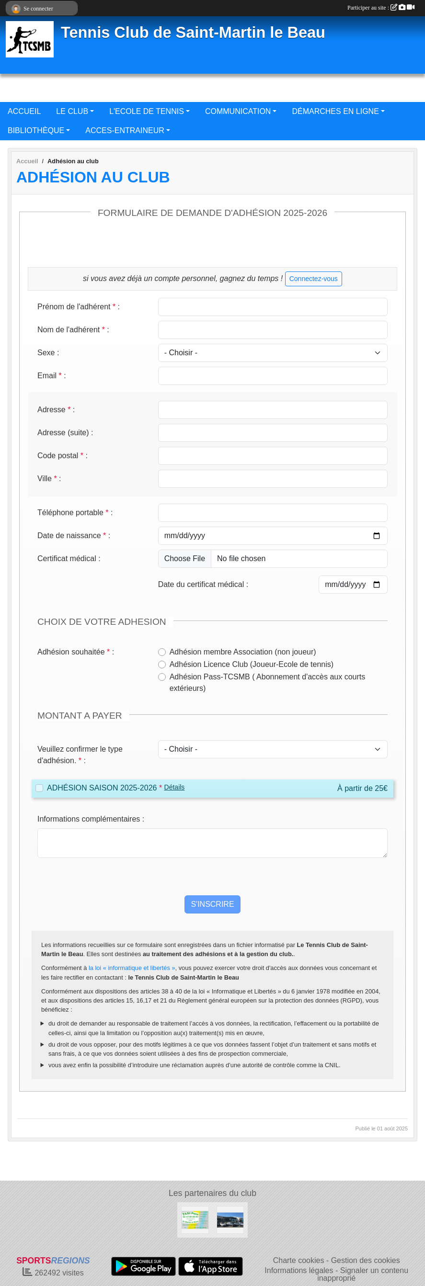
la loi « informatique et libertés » (132, 967)
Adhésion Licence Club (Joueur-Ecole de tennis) (251, 664)
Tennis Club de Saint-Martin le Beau (193, 32)
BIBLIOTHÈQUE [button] (36, 130)
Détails (174, 787)
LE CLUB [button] (72, 111)
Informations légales (298, 1270)
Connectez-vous (313, 278)
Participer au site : (380, 7)
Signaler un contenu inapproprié (362, 1274)
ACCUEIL (24, 111)
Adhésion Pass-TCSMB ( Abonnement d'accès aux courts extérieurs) (268, 682)
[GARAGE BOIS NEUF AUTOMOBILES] (230, 1219)
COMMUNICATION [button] (238, 111)
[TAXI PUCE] (195, 1219)
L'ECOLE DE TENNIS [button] (146, 111)
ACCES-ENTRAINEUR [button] (124, 130)
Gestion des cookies (365, 1260)
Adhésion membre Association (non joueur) (243, 652)
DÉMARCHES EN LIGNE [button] (335, 111)
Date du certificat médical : (203, 584)
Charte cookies (298, 1260)
